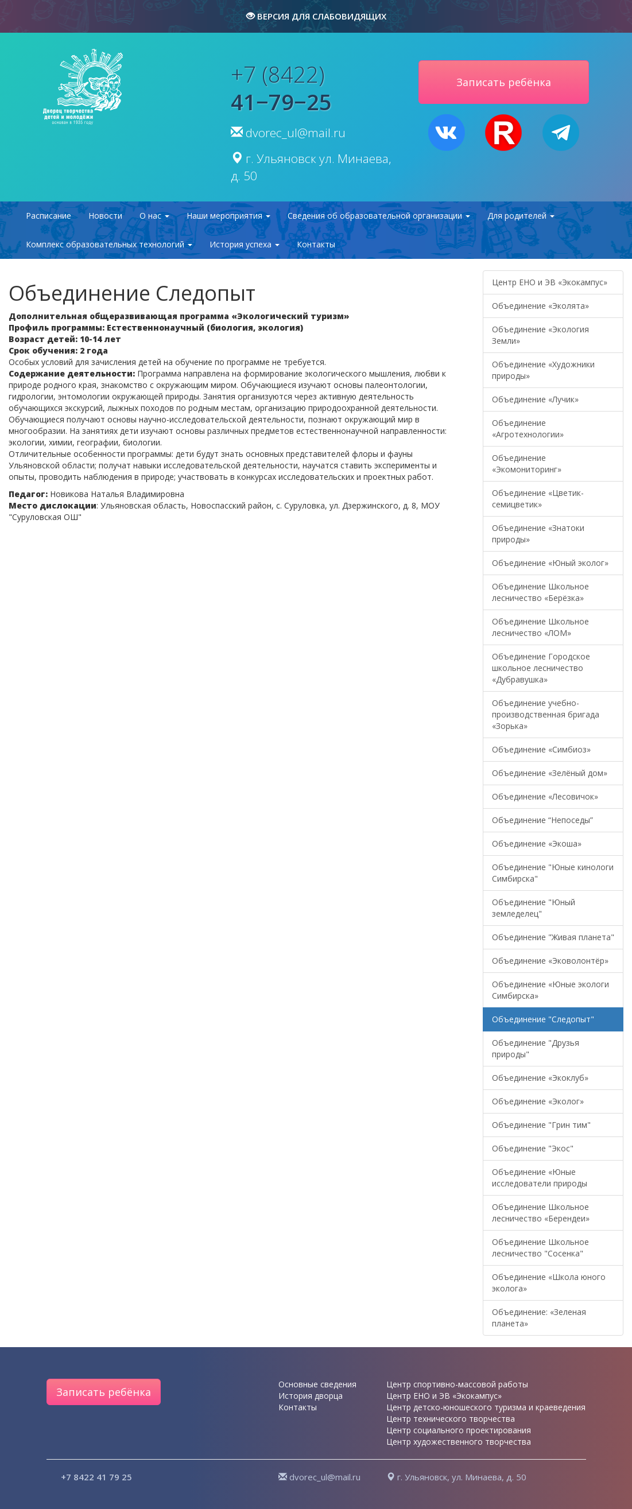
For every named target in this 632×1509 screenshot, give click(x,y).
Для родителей (521, 215)
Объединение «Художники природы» (543, 370)
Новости (105, 215)
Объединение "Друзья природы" (535, 1048)
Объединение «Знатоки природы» (538, 533)
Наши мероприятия (228, 215)
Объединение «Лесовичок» (545, 796)
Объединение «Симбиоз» (541, 749)
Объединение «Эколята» (540, 305)
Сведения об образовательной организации (379, 215)
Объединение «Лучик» (535, 399)
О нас (154, 215)
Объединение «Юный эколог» (550, 562)
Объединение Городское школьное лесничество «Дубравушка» (541, 668)
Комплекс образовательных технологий (109, 244)
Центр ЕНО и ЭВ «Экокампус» (549, 282)
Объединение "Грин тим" (541, 1124)
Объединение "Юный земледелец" (533, 908)
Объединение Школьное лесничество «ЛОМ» (540, 627)
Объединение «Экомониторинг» (526, 463)
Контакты (316, 244)
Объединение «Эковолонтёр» (550, 960)
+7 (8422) (281, 88)
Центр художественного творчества (458, 1441)
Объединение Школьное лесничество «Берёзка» (540, 592)
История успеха (245, 244)
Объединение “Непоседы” (542, 819)
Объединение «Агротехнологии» (528, 428)
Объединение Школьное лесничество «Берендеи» (541, 1212)
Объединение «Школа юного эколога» (549, 1282)
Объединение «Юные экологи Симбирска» (550, 990)
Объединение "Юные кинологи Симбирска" (553, 873)
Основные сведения (317, 1384)
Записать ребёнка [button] (503, 82)
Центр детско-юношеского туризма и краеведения (486, 1407)
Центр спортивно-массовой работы (457, 1384)
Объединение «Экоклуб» (540, 1077)
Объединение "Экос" (532, 1148)
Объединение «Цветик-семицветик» (538, 498)
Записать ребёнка (103, 1392)
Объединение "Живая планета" (553, 937)
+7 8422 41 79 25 (96, 1477)
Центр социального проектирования (458, 1430)
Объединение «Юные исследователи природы (539, 1177)
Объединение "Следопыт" (543, 1019)
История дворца (310, 1395)
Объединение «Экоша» (536, 843)
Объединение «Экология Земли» (540, 335)
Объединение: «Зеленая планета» (539, 1317)
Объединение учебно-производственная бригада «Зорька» (545, 714)
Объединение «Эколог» (538, 1101)
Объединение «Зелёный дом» (549, 772)
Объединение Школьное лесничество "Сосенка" (540, 1247)
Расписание (48, 215)
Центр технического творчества (450, 1418)
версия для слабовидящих (316, 16)
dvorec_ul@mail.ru (296, 133)
